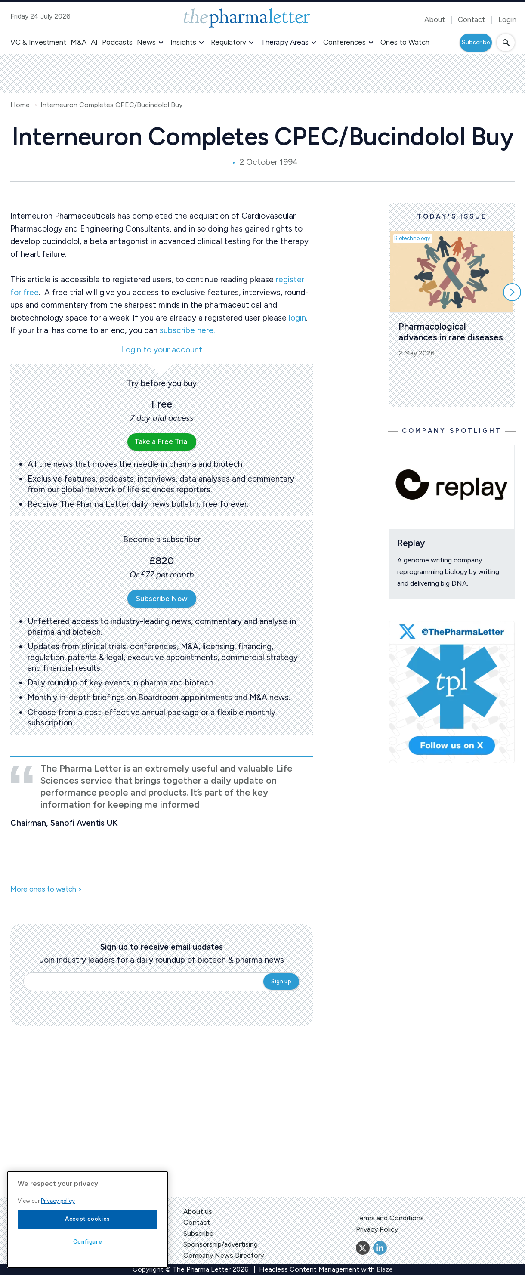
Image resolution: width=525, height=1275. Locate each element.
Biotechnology (412, 238)
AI (94, 42)
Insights (183, 42)
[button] (161, 42)
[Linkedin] (380, 1248)
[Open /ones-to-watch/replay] (452, 487)
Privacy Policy (377, 1229)
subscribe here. (187, 330)
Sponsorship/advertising (220, 1244)
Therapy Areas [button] (285, 42)
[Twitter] (363, 1248)
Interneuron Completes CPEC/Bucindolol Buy (111, 105)
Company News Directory (223, 1255)
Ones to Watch (404, 42)
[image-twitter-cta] (452, 692)
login (297, 318)
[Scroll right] (512, 292)
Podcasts (117, 42)
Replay (411, 542)
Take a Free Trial (161, 441)
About (434, 19)
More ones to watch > (46, 889)
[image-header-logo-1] (247, 18)
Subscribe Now (162, 598)
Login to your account (161, 350)
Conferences (344, 42)
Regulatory (228, 42)
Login (507, 19)
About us (197, 1211)
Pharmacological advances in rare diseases (450, 332)
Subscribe (476, 42)
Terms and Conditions (390, 1218)
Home (20, 105)
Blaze (385, 1269)
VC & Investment (38, 42)
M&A (78, 42)
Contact (471, 19)
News (146, 42)
